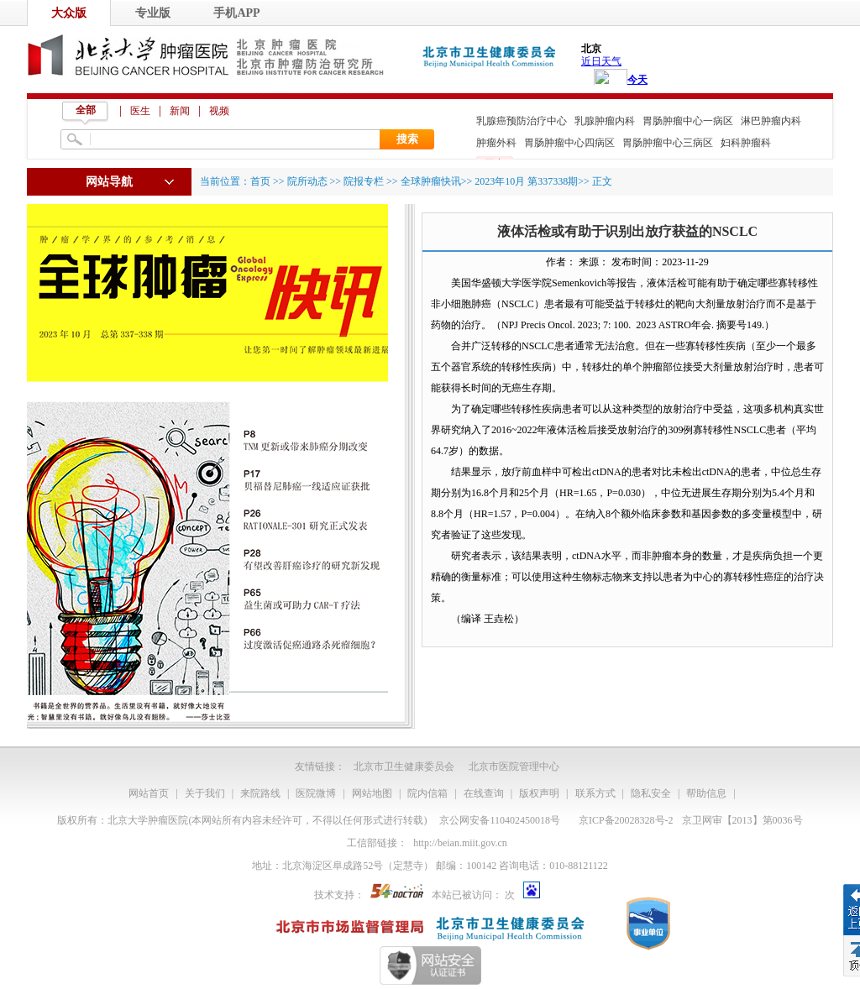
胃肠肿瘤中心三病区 (667, 143)
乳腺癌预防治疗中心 (521, 121)
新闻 (180, 111)
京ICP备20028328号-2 (626, 820)
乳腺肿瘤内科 (604, 121)
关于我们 (205, 793)
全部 (86, 110)
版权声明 (539, 793)
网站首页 (148, 793)
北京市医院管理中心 (514, 766)
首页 (260, 181)
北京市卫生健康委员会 (404, 766)
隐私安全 (651, 793)
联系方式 (595, 793)
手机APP (236, 13)
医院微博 (316, 793)
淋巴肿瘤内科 (771, 121)
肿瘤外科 (496, 143)
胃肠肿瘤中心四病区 (569, 143)
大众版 (69, 13)
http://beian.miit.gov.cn (460, 843)
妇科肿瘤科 (746, 143)
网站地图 (372, 793)
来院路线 (260, 793)
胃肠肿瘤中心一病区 (687, 121)
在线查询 (484, 793)
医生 (140, 111)
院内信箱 (427, 793)
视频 (219, 111)
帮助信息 (706, 793)
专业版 (152, 13)
